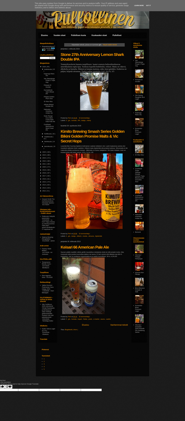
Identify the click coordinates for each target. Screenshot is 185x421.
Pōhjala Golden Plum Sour (49, 98)
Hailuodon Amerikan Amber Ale (48, 111)
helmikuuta (48, 141)
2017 (44, 176)
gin (69, 120)
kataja (83, 120)
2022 (44, 161)
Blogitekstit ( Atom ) (71, 329)
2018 (44, 173)
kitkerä (79, 236)
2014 (44, 185)
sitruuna (91, 236)
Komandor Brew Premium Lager (138, 131)
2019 (44, 170)
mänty (89, 120)
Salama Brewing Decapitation (47, 238)
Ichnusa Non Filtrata (139, 273)
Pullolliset (117, 35)
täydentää (98, 236)
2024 (44, 155)
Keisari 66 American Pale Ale (85, 247)
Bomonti (138, 232)
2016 (44, 179)
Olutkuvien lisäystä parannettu (48, 217)
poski (90, 319)
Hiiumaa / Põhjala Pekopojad (138, 256)
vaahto (108, 319)
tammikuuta (48, 146)
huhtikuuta (48, 134)
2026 (44, 67)
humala (74, 120)
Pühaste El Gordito (47, 86)
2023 (44, 158)
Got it (148, 5)
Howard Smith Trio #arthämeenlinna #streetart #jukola (48, 201)
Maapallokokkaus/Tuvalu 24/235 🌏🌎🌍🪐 (48, 48)
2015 (44, 182)
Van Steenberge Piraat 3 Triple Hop (49, 80)
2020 (44, 167)
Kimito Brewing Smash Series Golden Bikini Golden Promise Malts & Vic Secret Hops (92, 136)
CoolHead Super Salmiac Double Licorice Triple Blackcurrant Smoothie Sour (140, 175)
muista (85, 236)
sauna (103, 319)
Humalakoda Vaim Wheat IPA (49, 92)
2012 (44, 191)
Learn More (139, 5)
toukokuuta (48, 69)
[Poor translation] (8, 387)
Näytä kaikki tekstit (110, 45)
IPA (79, 120)
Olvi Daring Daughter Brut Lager (140, 97)
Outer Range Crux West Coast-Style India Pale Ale (49, 118)
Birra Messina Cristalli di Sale (139, 290)
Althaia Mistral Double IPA (48, 105)
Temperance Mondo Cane (46, 263)
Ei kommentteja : (85, 118)
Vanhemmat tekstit (119, 325)
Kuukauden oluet (99, 35)
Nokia (85, 319)
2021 (44, 164)
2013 (44, 188)
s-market (96, 319)
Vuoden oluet (59, 35)
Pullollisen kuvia (78, 35)
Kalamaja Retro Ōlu (138, 114)
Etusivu (44, 35)
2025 (44, 152)
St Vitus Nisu (48, 101)
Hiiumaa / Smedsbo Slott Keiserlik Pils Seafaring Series (140, 328)
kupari (80, 319)
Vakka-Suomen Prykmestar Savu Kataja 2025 (48, 287)
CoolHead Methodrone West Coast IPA (49, 127)
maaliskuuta (48, 137)
